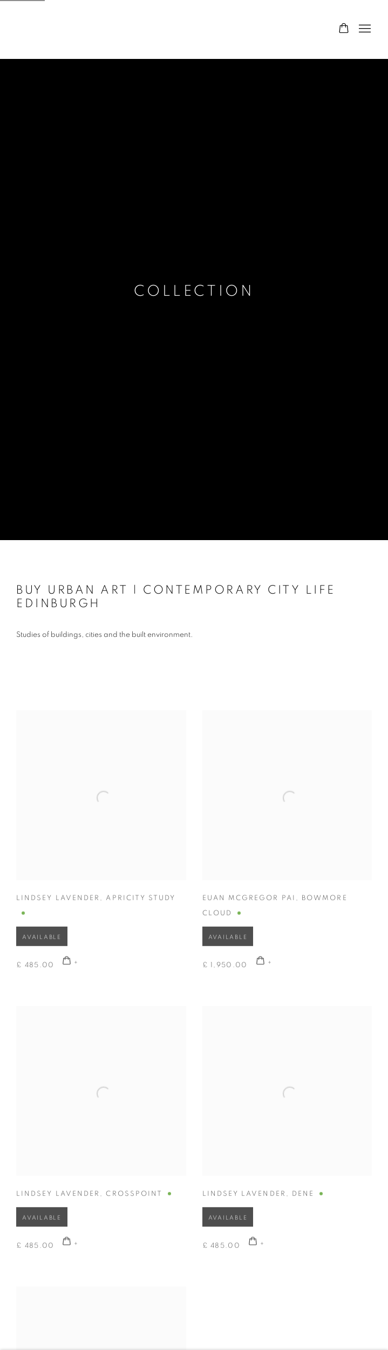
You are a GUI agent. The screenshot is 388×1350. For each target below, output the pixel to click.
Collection (194, 291)
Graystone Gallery (70, 29)
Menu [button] (364, 29)
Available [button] (42, 950)
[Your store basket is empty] (343, 29)
